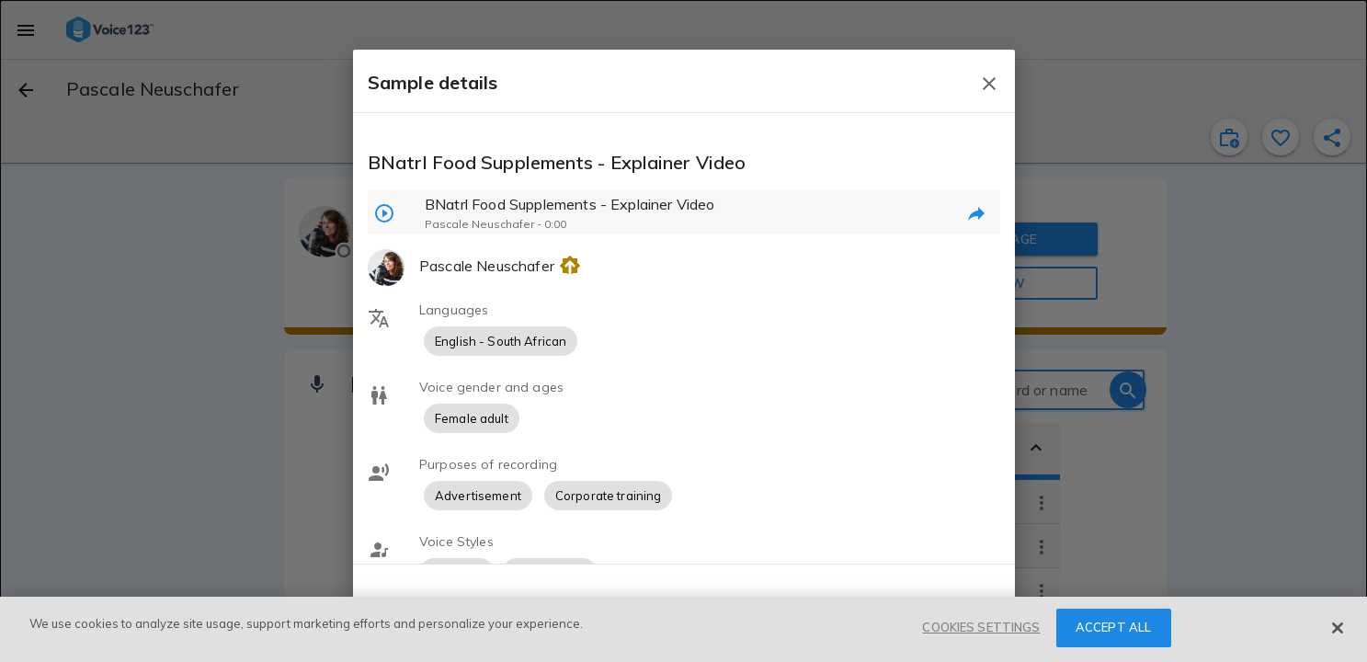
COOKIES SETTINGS (981, 627)
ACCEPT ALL (1113, 627)
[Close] (1337, 628)
